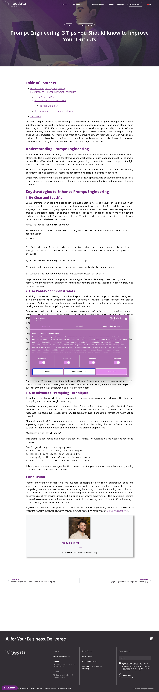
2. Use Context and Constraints (50, 100)
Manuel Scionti (70, 542)
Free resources (98, 4)
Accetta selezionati (79, 371)
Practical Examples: (48, 105)
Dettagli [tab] (79, 326)
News (69, 26)
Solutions (77, 4)
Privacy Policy (87, 656)
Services (65, 4)
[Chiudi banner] (126, 319)
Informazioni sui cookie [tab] (112, 326)
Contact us (135, 4)
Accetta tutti (111, 371)
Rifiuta (47, 371)
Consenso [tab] (46, 326)
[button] (10, 687)
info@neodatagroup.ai (94, 608)
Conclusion (35, 116)
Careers (111, 4)
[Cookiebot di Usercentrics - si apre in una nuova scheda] (111, 319)
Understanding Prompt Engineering (47, 88)
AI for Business (86, 26)
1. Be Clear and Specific (47, 97)
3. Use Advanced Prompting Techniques (55, 111)
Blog (87, 4)
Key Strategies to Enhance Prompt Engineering (53, 91)
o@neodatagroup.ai (118, 510)
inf (108, 510)
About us (120, 4)
